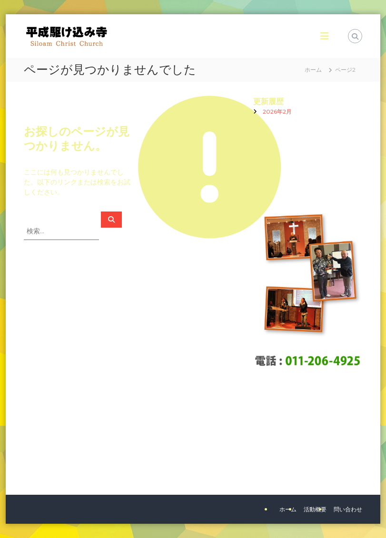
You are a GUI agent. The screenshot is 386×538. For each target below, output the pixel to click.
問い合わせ (348, 509)
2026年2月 (277, 111)
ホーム (288, 509)
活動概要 (315, 509)
